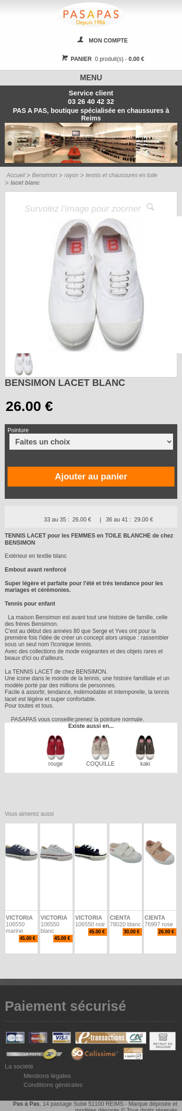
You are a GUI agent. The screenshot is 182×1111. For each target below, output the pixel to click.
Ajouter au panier (91, 476)
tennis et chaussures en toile (121, 175)
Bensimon (44, 175)
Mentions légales (47, 1075)
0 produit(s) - (101, 59)
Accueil (16, 175)
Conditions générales (53, 1084)
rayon (71, 175)
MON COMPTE (108, 40)
